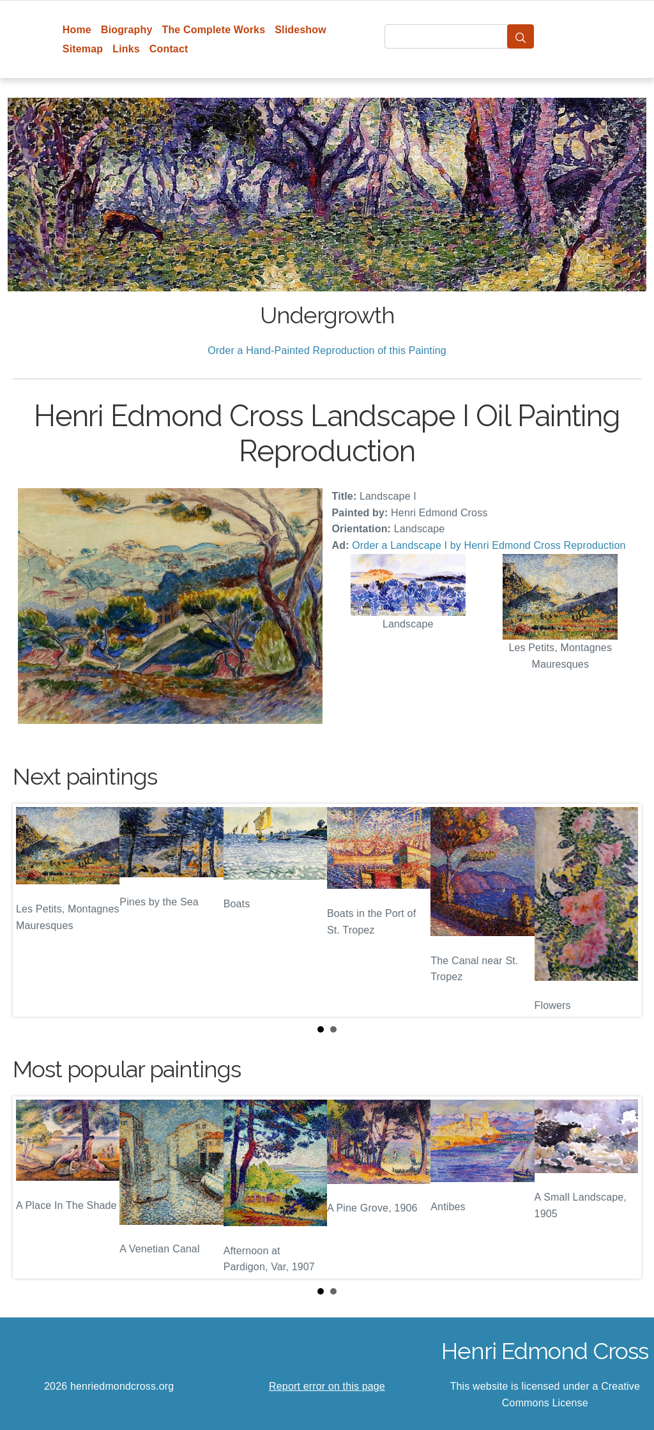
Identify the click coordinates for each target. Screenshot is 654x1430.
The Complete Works (213, 29)
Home (77, 29)
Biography (127, 29)
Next (621, 910)
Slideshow (300, 29)
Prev (32, 910)
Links (126, 48)
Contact (168, 48)
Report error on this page (327, 1386)
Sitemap (83, 48)
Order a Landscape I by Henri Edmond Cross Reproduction (488, 545)
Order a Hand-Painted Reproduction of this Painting (327, 350)
